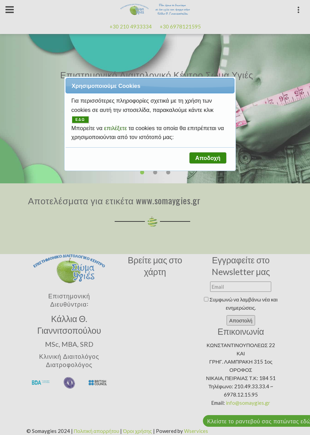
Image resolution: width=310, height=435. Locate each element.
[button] (207, 158)
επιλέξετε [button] (116, 128)
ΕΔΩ (80, 120)
